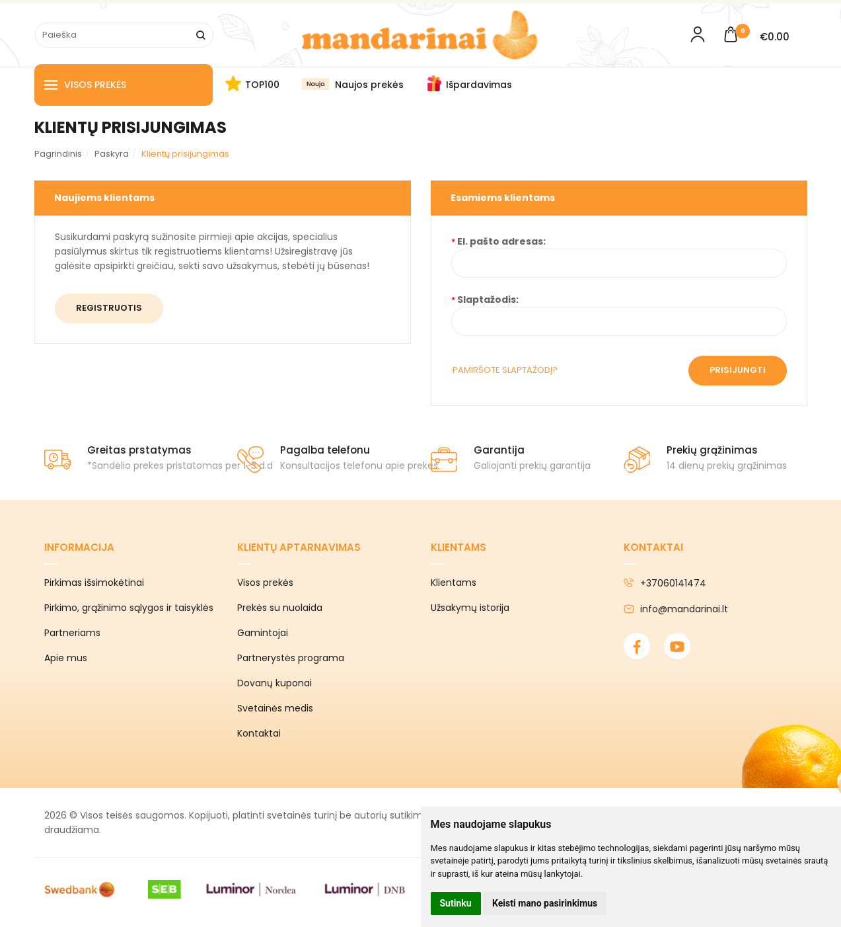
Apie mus (65, 658)
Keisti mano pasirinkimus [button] (544, 903)
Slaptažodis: (488, 299)
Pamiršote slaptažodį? (505, 370)
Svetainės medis (275, 708)
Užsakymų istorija (470, 607)
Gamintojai (262, 632)
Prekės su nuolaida (279, 607)
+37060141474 (665, 583)
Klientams (458, 547)
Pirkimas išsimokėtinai (94, 582)
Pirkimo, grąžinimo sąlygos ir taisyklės (128, 607)
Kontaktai (259, 733)
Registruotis (109, 308)
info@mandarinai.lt (676, 609)
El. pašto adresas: (501, 241)
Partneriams (72, 632)
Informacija (79, 547)
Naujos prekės (369, 84)
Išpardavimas (479, 84)
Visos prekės (85, 85)
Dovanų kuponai (274, 683)
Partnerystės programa (290, 658)
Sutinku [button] (456, 903)
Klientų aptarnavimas (299, 547)
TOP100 (262, 84)
